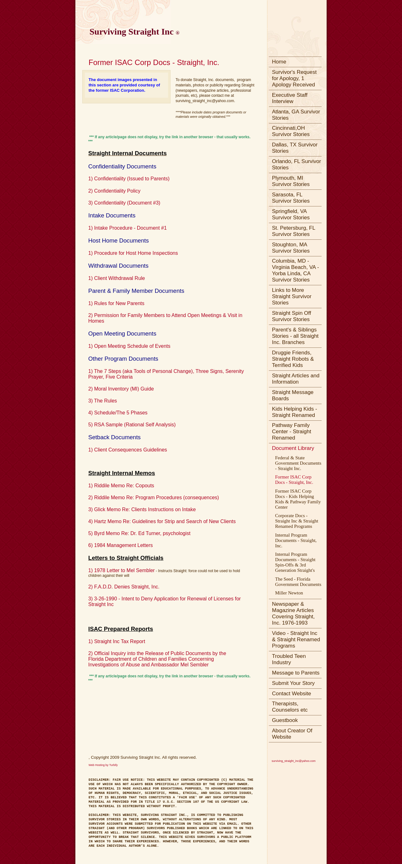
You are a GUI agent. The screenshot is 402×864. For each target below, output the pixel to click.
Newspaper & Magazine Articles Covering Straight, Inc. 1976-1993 (293, 613)
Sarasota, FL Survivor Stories (291, 198)
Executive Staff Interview (289, 98)
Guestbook (285, 720)
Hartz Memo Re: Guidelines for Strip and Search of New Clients (165, 521)
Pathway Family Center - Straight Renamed (291, 431)
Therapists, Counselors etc (289, 707)
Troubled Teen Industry (289, 659)
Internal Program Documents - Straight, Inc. (296, 540)
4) (91, 521)
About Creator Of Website (292, 734)
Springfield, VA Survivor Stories (291, 214)
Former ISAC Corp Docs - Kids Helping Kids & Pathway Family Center (298, 499)
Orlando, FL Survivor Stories (296, 164)
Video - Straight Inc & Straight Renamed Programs (296, 639)
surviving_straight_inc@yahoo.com (294, 761)
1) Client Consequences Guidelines (128, 449)
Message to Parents (295, 673)
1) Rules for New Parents (116, 303)
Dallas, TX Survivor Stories (295, 148)
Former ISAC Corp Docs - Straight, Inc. (294, 479)
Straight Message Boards (292, 395)
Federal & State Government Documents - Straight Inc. (298, 463)
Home (279, 62)
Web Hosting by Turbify (103, 765)
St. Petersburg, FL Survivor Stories (293, 231)
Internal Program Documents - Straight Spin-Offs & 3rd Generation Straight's (295, 562)
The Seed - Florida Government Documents (298, 582)
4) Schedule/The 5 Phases (118, 412)
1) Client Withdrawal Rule (116, 278)
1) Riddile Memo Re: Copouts (121, 485)
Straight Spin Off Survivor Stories (291, 316)
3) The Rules (102, 400)
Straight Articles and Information (295, 379)
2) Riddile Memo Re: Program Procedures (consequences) (154, 497)
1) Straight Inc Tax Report (116, 641)
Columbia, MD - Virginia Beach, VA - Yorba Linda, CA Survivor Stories (295, 270)
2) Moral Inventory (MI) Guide (121, 388)
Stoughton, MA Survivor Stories (291, 248)
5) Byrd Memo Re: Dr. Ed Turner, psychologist (139, 533)
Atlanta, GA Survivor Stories (296, 115)
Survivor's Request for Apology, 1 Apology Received (294, 78)
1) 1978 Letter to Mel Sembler (121, 570)
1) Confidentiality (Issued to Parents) (129, 178)
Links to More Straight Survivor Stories (292, 296)
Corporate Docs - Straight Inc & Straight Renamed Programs (296, 521)
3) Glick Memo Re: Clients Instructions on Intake (142, 509)
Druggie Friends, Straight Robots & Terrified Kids (293, 359)
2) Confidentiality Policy (114, 191)
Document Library (293, 448)
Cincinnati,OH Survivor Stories (291, 131)
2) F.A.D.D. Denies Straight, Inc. (124, 586)
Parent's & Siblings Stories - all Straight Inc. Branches (295, 336)
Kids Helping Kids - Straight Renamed (294, 412)
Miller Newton (289, 592)
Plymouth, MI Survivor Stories (291, 181)
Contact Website (291, 694)
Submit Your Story (293, 683)
